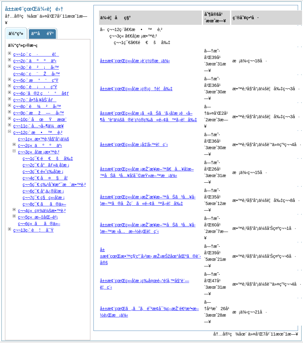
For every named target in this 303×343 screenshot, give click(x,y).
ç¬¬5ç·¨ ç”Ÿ (35, 80)
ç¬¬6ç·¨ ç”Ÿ (35, 86)
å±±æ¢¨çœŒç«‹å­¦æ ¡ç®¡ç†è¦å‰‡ (136, 88)
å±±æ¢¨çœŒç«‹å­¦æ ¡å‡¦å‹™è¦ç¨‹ (134, 144)
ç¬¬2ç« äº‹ (40, 145)
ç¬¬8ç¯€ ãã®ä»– (44, 204)
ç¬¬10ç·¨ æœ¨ (40, 119)
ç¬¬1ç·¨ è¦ (36, 54)
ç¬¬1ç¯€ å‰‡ (48, 158)
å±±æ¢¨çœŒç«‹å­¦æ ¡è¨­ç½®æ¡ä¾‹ (135, 60)
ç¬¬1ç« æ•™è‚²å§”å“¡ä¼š (43, 138)
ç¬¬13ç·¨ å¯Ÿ (33, 230)
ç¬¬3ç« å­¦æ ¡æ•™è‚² (38, 151)
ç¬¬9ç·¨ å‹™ (38, 112)
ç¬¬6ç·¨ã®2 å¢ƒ (41, 93)
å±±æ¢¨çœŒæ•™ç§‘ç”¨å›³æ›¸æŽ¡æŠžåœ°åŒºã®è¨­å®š (150, 256)
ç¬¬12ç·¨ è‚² (37, 132)
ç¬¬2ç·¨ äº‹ (35, 60)
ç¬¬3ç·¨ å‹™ (36, 67)
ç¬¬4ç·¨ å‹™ (36, 73)
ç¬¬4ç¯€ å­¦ (45, 178)
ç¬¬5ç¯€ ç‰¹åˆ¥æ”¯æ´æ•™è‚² (54, 184)
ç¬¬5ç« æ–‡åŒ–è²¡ (38, 217)
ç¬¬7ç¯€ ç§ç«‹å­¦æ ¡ (44, 197)
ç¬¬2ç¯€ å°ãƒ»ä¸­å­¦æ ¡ (46, 165)
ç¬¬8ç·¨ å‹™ (37, 106)
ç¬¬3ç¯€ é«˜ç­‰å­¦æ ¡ (43, 171)
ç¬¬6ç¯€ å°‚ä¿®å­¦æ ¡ (43, 191)
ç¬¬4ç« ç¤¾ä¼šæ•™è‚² (42, 210)
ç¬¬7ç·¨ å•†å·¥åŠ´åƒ (35, 99)
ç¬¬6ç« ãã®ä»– (39, 223)
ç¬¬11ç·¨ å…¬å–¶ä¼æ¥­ (38, 125)
